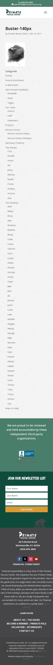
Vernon (10, 398)
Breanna (11, 225)
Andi (9, 206)
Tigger (10, 102)
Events (8, 75)
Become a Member (17, 623)
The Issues (33, 619)
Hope (10, 281)
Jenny (10, 169)
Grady (10, 276)
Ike (8, 165)
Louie (10, 309)
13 (23, 466)
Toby (10, 389)
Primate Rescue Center (18, 33)
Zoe (9, 403)
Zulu (9, 198)
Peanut (10, 356)
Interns (11, 111)
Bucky (10, 234)
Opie (9, 351)
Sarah (10, 98)
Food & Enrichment (14, 80)
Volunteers (12, 120)
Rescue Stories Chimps (18, 133)
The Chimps (11, 147)
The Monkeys (12, 202)
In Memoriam (11, 84)
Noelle (10, 179)
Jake (9, 286)
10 (28, 462)
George (11, 272)
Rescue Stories (12, 129)
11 (31, 462)
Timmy (10, 384)
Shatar (10, 375)
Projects (9, 125)
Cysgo (10, 258)
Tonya (10, 394)
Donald (10, 155)
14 (26, 466)
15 (29, 466)
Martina (11, 174)
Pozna (10, 184)
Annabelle (12, 93)
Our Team (10, 107)
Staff (9, 115)
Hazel (10, 160)
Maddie (11, 319)
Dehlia (10, 262)
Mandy (10, 328)
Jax (8, 295)
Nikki (9, 337)
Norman (11, 342)
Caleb (10, 239)
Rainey (10, 361)
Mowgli (10, 333)
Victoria (11, 193)
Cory (9, 151)
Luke (9, 314)
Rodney (11, 188)
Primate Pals (38, 623)
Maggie (11, 323)
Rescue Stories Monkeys (19, 138)
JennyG (10, 300)
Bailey (10, 211)
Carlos (10, 244)
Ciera (9, 253)
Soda (9, 380)
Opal (9, 347)
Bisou (10, 215)
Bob (9, 220)
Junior (10, 305)
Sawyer (11, 370)
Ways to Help (12, 408)
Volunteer (18, 627)
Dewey (10, 267)
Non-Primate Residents (16, 89)
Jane (9, 290)
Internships (34, 627)
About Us (19, 619)
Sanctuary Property (14, 142)
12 (33, 462)
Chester (11, 248)
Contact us (26, 630)
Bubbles (11, 229)
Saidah (10, 366)
